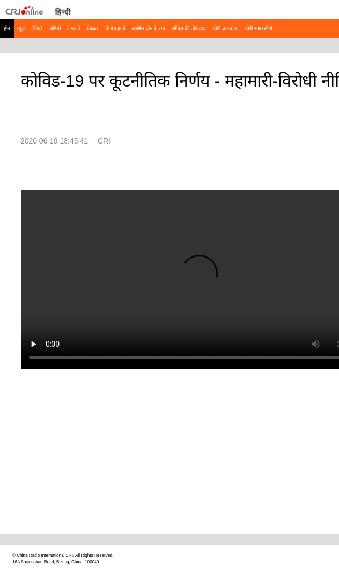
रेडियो (37, 28)
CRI (104, 141)
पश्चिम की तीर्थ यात (188, 28)
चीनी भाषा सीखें (258, 28)
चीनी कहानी (115, 28)
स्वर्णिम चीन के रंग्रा (148, 28)
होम (7, 28)
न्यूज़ (21, 28)
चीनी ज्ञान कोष (225, 28)
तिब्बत (92, 28)
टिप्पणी (73, 28)
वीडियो (55, 28)
